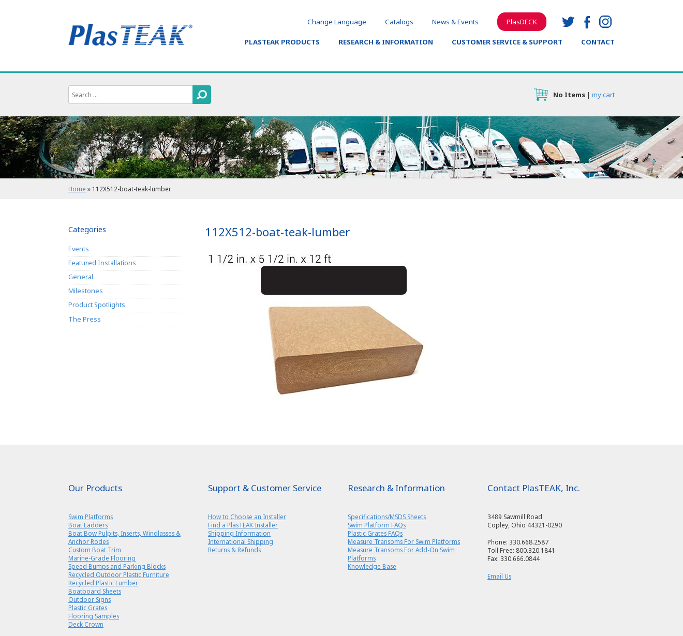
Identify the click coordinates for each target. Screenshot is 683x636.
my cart (603, 94)
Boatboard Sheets (94, 591)
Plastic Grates (87, 607)
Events (78, 249)
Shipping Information (239, 533)
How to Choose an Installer (247, 516)
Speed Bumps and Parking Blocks (117, 566)
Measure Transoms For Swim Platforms (404, 541)
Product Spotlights (96, 304)
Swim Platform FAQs (377, 525)
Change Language (336, 21)
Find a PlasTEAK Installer (243, 525)
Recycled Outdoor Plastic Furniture (118, 574)
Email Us (499, 576)
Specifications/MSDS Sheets (387, 516)
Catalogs (399, 21)
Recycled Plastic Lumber (103, 583)
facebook (586, 21)
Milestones (85, 290)
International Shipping (240, 541)
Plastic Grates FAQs (375, 533)
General (80, 276)
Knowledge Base (372, 566)
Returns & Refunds (234, 550)
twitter (568, 21)
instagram (605, 21)
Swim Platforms (90, 516)
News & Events (455, 21)
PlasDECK (522, 21)
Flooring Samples (93, 616)
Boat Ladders (88, 525)
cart (540, 94)
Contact (598, 42)
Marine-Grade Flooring (102, 558)
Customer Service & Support (507, 42)
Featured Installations (102, 263)
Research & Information (385, 42)
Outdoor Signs (89, 599)
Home (77, 189)
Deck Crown (85, 624)
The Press (84, 319)
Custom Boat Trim (94, 550)
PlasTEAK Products (282, 42)
